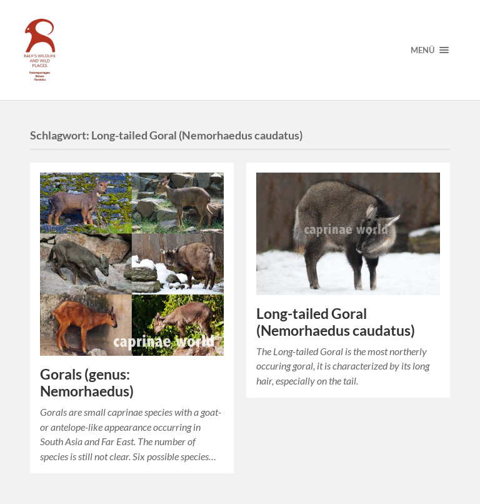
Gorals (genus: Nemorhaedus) (87, 383)
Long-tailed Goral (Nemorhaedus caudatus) (335, 322)
